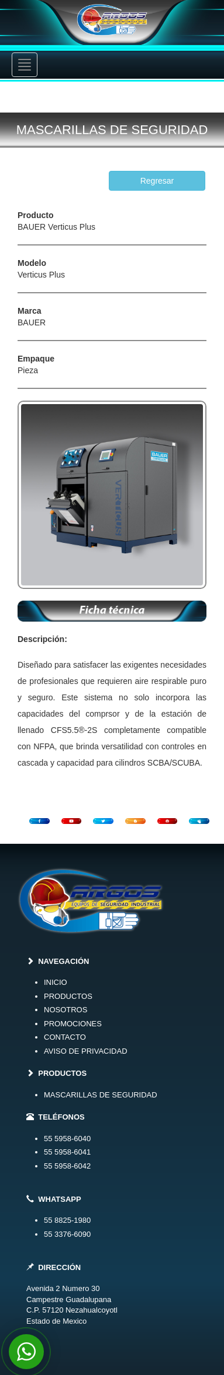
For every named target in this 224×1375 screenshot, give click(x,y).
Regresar (157, 180)
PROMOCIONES (73, 1023)
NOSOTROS (65, 1009)
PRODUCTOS (68, 996)
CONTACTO (65, 1037)
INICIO (55, 982)
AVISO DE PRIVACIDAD (85, 1051)
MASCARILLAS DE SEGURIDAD (100, 1094)
